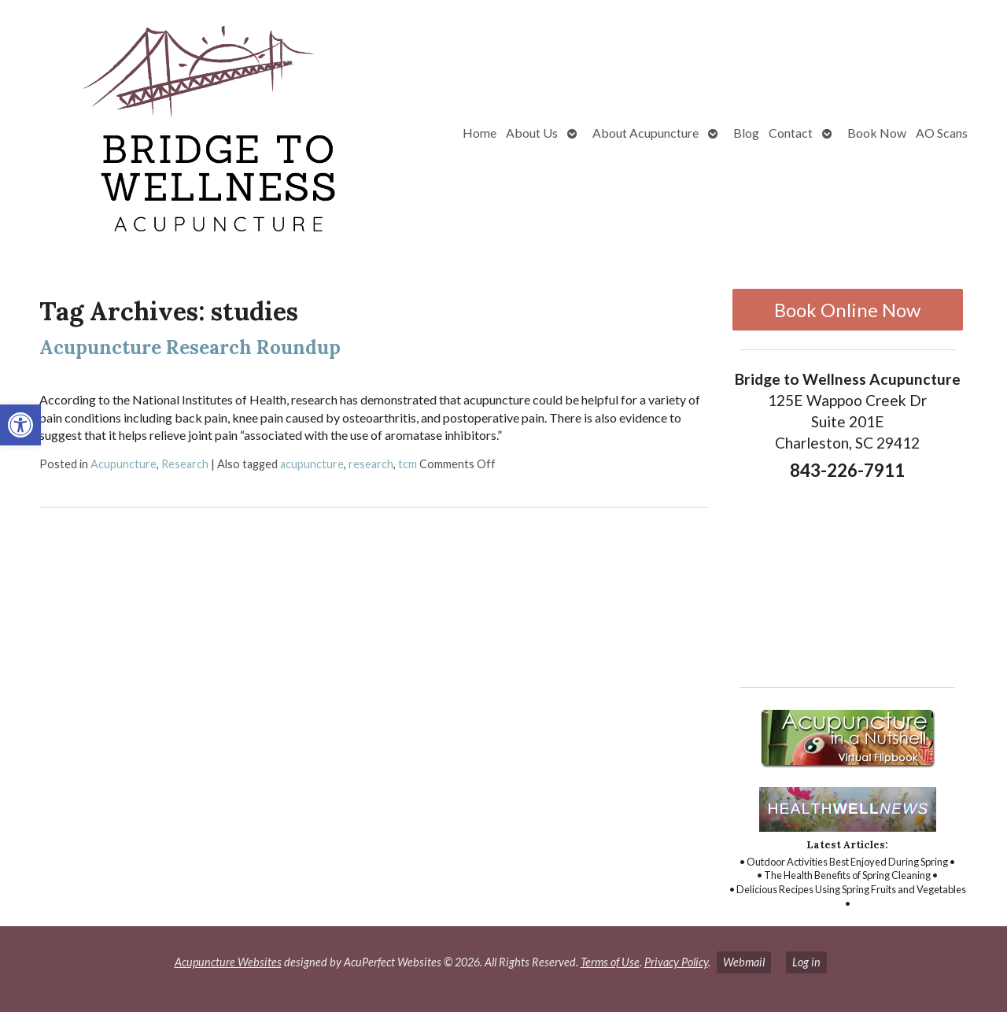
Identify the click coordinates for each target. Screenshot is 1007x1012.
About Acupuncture (645, 132)
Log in (806, 962)
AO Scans (942, 132)
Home (479, 132)
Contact (791, 132)
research (371, 464)
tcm (407, 464)
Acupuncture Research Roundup (190, 347)
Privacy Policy (676, 962)
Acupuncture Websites (228, 962)
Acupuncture (123, 464)
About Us (532, 132)
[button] (20, 424)
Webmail (744, 962)
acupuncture (312, 464)
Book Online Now (847, 309)
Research (184, 464)
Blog (746, 132)
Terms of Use (610, 962)
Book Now (876, 132)
